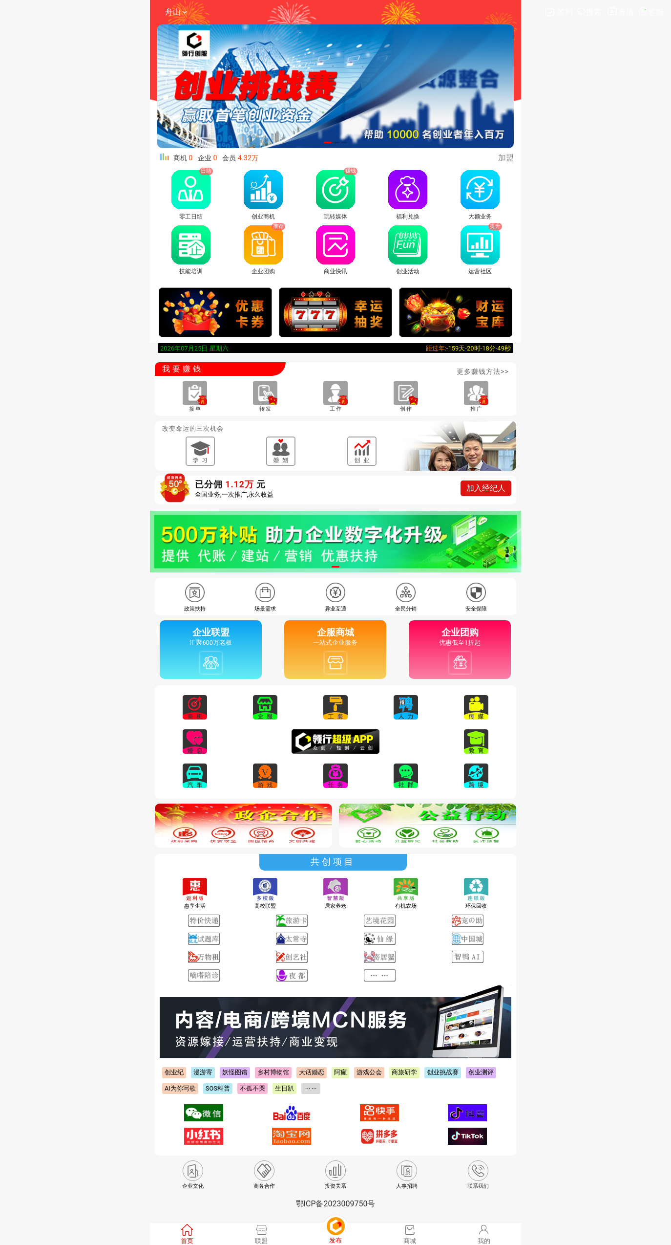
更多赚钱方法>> (483, 372)
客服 (651, 12)
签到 (560, 12)
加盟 (506, 157)
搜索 (590, 12)
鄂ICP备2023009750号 (336, 1203)
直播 (621, 12)
